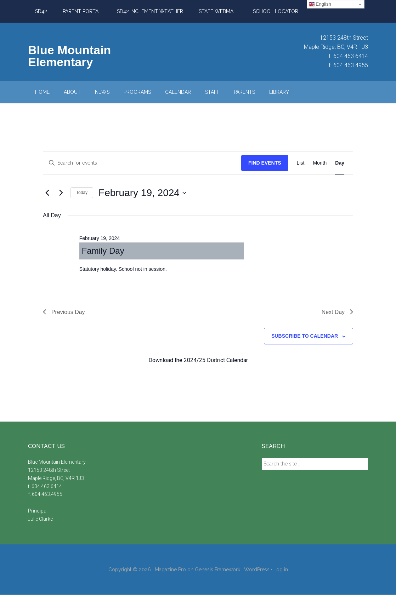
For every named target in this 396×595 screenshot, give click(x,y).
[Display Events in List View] (301, 163)
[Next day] (61, 193)
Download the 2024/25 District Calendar (198, 360)
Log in (280, 569)
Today (81, 192)
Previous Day (64, 312)
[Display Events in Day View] (339, 163)
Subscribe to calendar (304, 336)
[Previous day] (47, 193)
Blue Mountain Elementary (69, 56)
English (320, 4)
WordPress (257, 569)
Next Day (337, 312)
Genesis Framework (217, 569)
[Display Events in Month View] (320, 163)
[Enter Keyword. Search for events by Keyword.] (142, 163)
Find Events (264, 163)
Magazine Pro (170, 569)
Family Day (103, 251)
